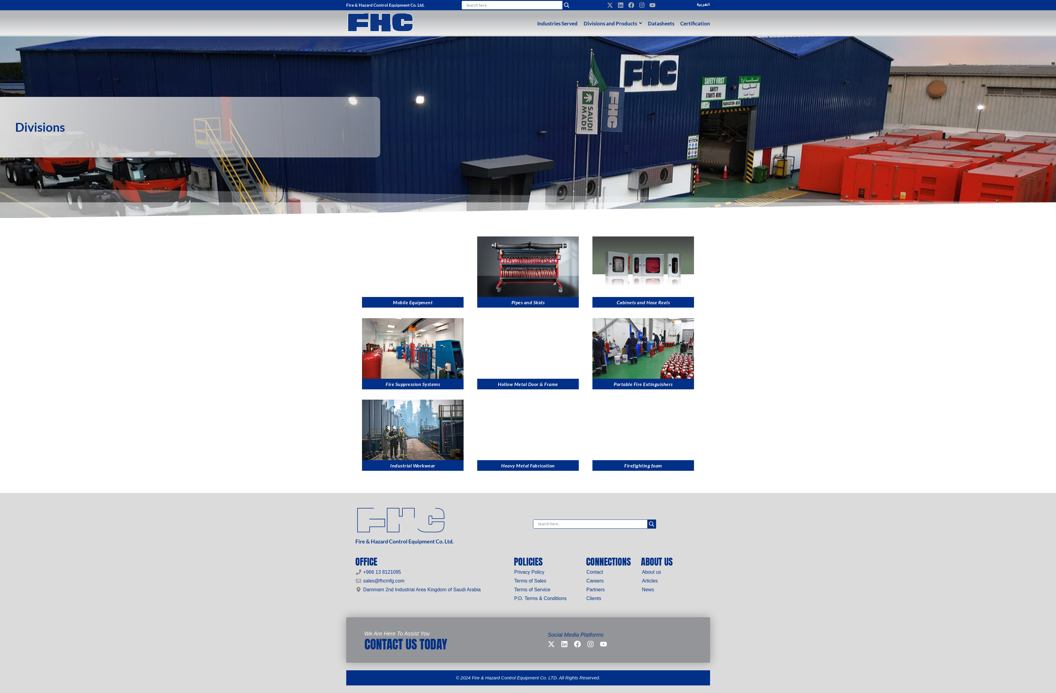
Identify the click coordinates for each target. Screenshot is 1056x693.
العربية (703, 5)
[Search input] (513, 5)
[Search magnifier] (566, 5)
